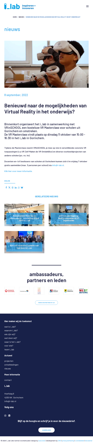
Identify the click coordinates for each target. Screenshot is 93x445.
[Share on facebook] (6, 187)
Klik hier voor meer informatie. (18, 171)
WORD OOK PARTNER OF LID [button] (46, 302)
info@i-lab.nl (58, 165)
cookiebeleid (79, 441)
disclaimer (88, 441)
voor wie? (8, 345)
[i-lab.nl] (19, 6)
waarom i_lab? (11, 330)
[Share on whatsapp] (18, 187)
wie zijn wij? (9, 334)
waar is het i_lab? (12, 342)
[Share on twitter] (9, 187)
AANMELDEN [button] (46, 430)
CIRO (59, 441)
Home (15, 17)
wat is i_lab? (10, 326)
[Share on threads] (12, 187)
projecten (8, 361)
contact (8, 380)
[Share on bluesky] (21, 187)
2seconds (41, 441)
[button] (87, 6)
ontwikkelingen (11, 364)
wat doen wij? (10, 338)
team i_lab (9, 349)
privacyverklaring (68, 441)
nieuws (21, 17)
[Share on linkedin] (15, 187)
